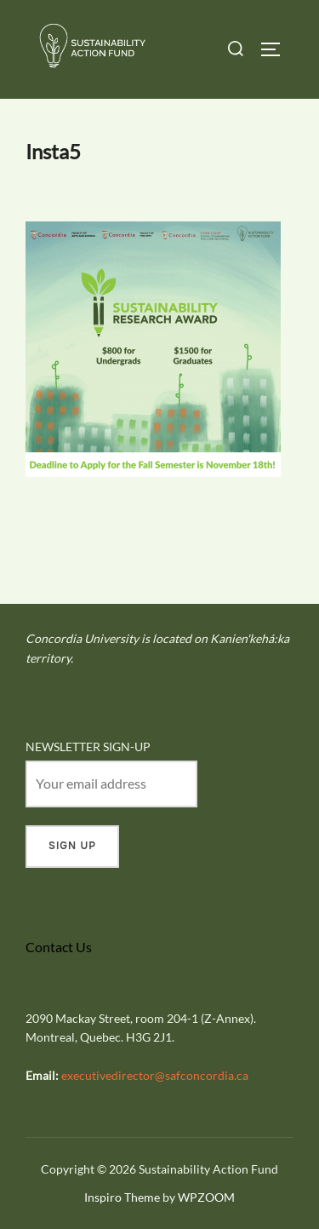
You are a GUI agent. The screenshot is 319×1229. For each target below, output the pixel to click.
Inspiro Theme (122, 1197)
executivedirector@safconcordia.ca (154, 1075)
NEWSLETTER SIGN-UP (88, 746)
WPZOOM (206, 1197)
